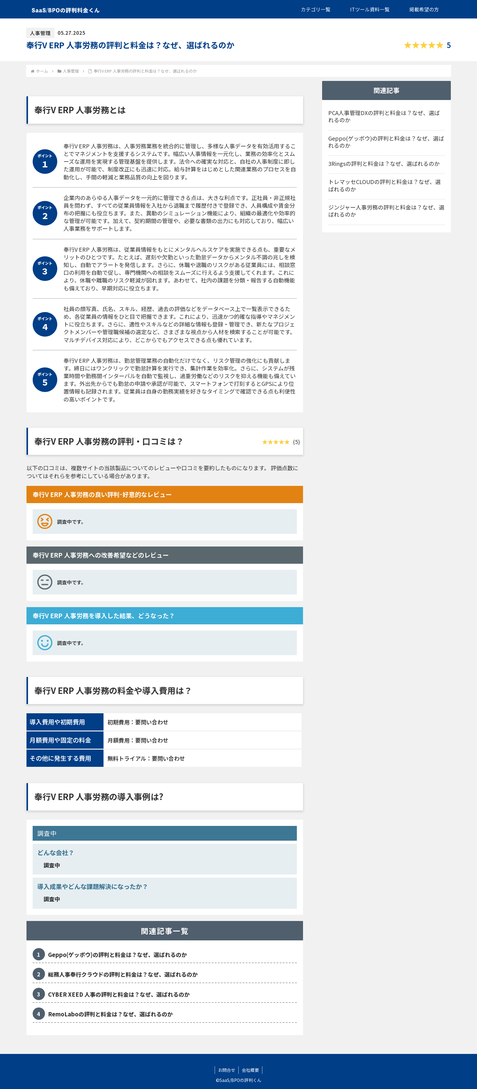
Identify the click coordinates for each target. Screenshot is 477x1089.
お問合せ (226, 1070)
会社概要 (250, 1070)
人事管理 (40, 33)
